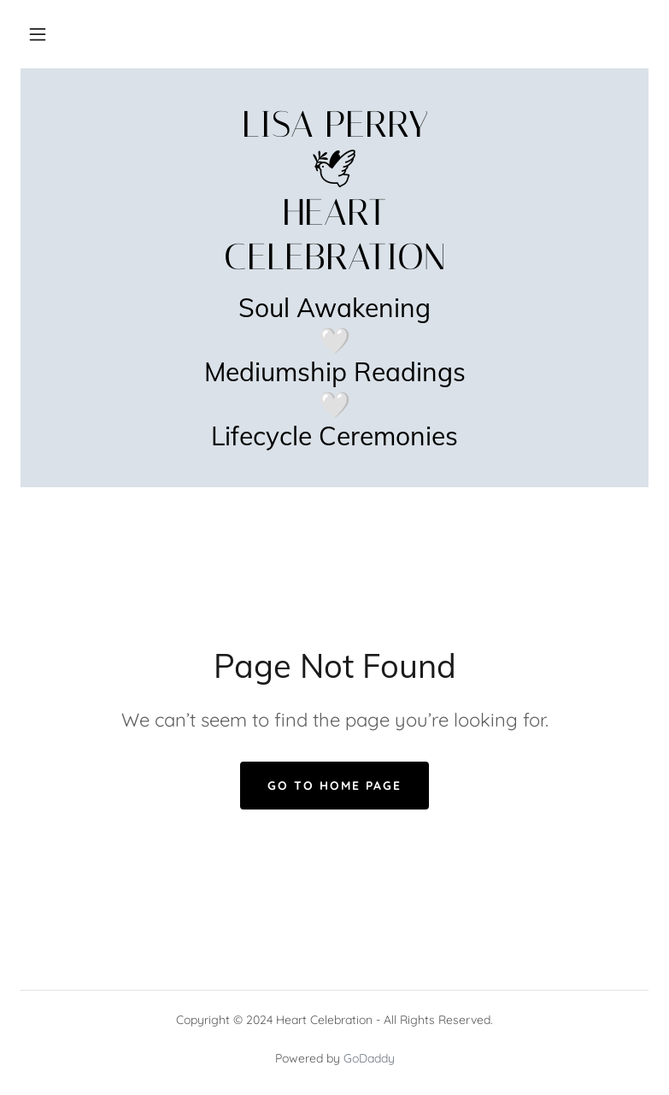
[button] (38, 34)
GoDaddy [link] (369, 1058)
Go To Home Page (334, 785)
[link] (334, 264)
